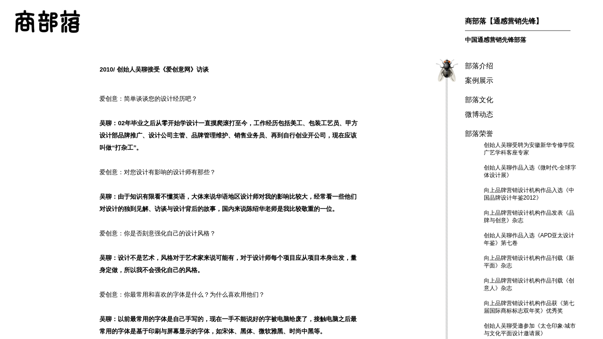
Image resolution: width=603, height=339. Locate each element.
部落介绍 (479, 66)
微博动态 (479, 114)
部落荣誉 (479, 133)
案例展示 (479, 80)
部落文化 (479, 100)
